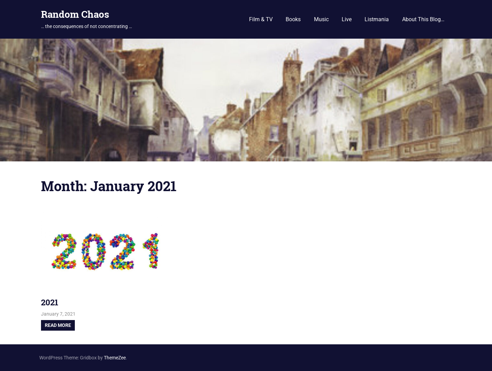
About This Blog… (423, 19)
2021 (49, 302)
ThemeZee (115, 357)
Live (347, 19)
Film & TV (261, 19)
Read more (58, 325)
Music (321, 19)
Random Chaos (75, 14)
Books (293, 19)
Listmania (377, 19)
